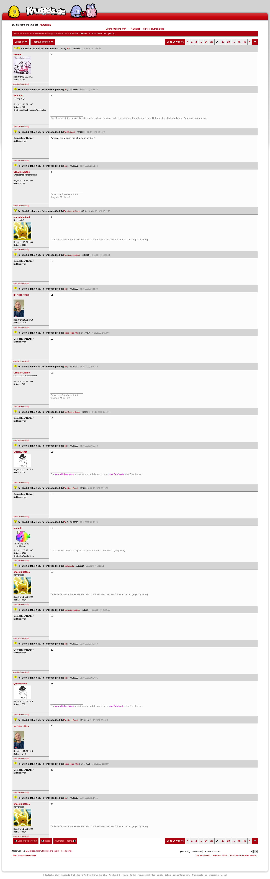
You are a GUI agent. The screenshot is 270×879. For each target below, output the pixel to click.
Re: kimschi (69, 566)
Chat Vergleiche (199, 875)
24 (206, 41)
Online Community (181, 875)
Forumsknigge (157, 29)
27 (223, 41)
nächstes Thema (65, 840)
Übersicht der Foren (116, 29)
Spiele (160, 875)
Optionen (21, 41)
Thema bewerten (42, 41)
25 (211, 41)
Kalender (135, 29)
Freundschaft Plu (146, 875)
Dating (168, 875)
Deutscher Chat (52, 875)
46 (244, 41)
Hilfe (145, 29)
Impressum (214, 875)
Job (223, 875)
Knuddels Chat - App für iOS (106, 875)
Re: (69, 49)
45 (239, 41)
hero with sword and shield (47, 851)
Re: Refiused (69, 132)
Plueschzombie (66, 851)
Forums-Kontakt (203, 855)
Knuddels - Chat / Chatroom (225, 855)
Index (45, 840)
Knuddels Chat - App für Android (76, 875)
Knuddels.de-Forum (23, 33)
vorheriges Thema (25, 840)
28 (228, 41)
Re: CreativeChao (72, 211)
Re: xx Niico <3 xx (71, 333)
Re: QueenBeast (71, 488)
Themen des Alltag (44, 33)
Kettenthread (63, 33)
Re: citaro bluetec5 (72, 255)
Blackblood (30, 851)
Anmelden (45, 25)
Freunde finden (129, 875)
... (201, 41)
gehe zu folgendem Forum (191, 851)
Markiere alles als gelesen (24, 855)
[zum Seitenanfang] (21, 84)
